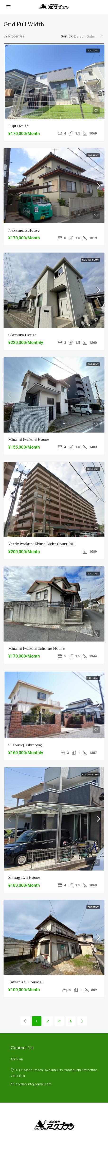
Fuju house (18, 125)
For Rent (93, 155)
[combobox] (88, 36)
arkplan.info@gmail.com (33, 1084)
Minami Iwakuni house (28, 439)
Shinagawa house (24, 877)
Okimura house (22, 334)
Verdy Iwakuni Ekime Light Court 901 (41, 543)
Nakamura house (24, 230)
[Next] (82, 1021)
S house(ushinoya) (25, 745)
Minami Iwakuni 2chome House (36, 648)
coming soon (90, 259)
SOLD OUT (93, 50)
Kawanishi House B (25, 982)
